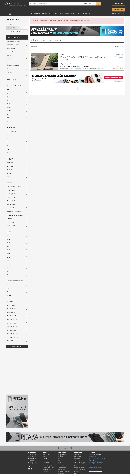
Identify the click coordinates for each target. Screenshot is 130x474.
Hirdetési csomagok (79, 470)
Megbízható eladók (17, 45)
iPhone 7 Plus (87, 4)
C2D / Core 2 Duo (17, 131)
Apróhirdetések (35, 13)
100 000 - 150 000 (17, 319)
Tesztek (45, 458)
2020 (17, 261)
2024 (17, 275)
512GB (17, 111)
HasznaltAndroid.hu (33, 464)
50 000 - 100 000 (17, 316)
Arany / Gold (17, 201)
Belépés (113, 13)
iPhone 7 (9, 24)
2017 (17, 250)
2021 (17, 264)
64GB (17, 100)
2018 (17, 253)
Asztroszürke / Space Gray (17, 215)
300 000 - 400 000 (17, 330)
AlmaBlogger (46, 462)
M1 (17, 149)
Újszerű (17, 72)
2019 (17, 257)
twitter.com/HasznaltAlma (96, 462)
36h (17, 288)
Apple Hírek (86, 13)
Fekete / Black (17, 194)
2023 (17, 271)
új (17, 69)
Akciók (79, 13)
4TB (17, 121)
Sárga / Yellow (17, 222)
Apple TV (73, 13)
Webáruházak (17, 48)
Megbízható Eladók (79, 468)
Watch (67, 13)
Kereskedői (17, 52)
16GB (17, 93)
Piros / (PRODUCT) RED (17, 187)
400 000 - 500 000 (17, 334)
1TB (17, 114)
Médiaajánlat (77, 457)
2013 (17, 236)
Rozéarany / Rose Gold (17, 212)
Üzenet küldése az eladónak (77, 68)
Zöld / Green (17, 204)
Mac (51, 13)
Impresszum (77, 455)
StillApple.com (32, 455)
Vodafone (17, 166)
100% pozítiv (100, 68)
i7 (17, 142)
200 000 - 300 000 (17, 327)
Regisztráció (121, 13)
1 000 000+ (17, 341)
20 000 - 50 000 (17, 312)
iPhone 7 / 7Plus (15, 31)
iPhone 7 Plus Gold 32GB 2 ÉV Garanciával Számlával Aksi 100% (83, 58)
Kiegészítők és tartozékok (62, 456)
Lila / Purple (17, 208)
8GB (17, 89)
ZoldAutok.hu (32, 462)
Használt (17, 76)
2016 (17, 246)
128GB (17, 104)
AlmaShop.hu (32, 457)
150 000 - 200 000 (17, 323)
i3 (17, 135)
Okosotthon (61, 470)
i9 (17, 146)
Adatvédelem (77, 458)
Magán (17, 55)
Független (17, 163)
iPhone (61, 13)
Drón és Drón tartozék (64, 471)
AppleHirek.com (32, 458)
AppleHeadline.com (33, 460)
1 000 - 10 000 (17, 305)
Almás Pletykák (47, 466)
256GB (17, 107)
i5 (17, 138)
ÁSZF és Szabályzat (79, 462)
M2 (17, 153)
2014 (17, 239)
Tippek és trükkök (48, 468)
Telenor (17, 170)
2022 (17, 268)
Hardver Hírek (47, 464)
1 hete (17, 292)
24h (17, 285)
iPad (56, 13)
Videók (45, 457)
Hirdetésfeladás (118, 10)
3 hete (17, 295)
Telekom (17, 173)
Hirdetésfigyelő (17, 346)
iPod (59, 462)
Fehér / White (17, 190)
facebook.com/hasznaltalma (97, 458)
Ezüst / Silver (17, 197)
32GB (17, 97)
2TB (17, 118)
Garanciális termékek (17, 41)
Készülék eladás (118, 4)
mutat (88, 68)
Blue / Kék (17, 219)
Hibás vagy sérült (17, 79)
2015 (17, 243)
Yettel (17, 177)
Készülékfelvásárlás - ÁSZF (80, 465)
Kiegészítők (45, 13)
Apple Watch (62, 468)
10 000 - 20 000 (17, 309)
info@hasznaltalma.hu (95, 468)
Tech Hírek (46, 460)
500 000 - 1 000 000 (17, 337)
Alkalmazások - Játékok (47, 470)
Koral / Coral (17, 226)
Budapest (62, 68)
